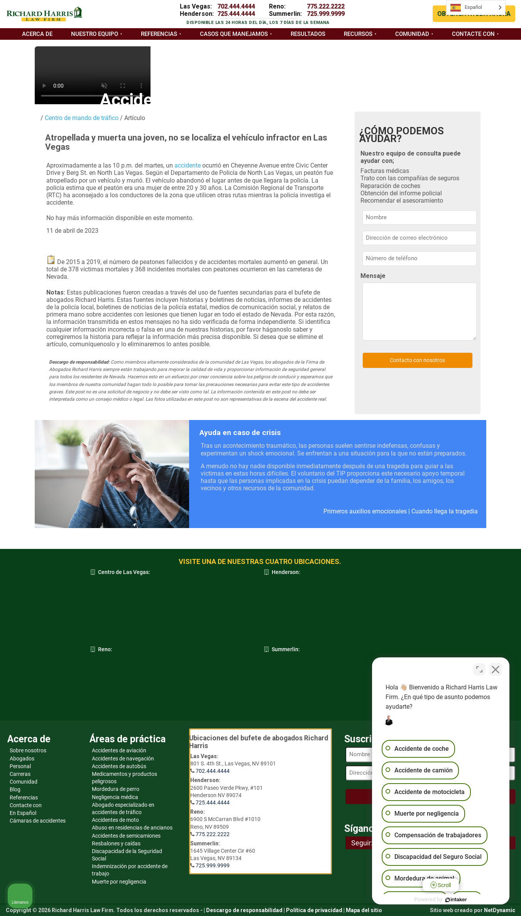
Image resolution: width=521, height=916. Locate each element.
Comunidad (412, 33)
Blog (15, 789)
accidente (187, 165)
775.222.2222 (326, 6)
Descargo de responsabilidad (244, 910)
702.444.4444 (236, 6)
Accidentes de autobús (119, 766)
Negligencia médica (115, 797)
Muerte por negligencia (119, 882)
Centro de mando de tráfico (80, 118)
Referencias (159, 33)
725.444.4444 (236, 13)
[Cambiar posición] (479, 669)
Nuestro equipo (94, 33)
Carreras (20, 774)
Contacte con (473, 33)
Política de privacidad (314, 910)
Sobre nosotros (28, 750)
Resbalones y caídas (116, 843)
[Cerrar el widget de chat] (495, 669)
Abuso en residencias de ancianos (132, 828)
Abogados (22, 758)
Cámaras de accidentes (38, 821)
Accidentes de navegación (123, 758)
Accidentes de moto (115, 820)
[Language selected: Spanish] (476, 7)
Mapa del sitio (364, 910)
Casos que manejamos (234, 33)
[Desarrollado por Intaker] (455, 899)
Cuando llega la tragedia (444, 511)
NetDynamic (499, 910)
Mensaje (373, 275)
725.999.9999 (326, 13)
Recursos (358, 33)
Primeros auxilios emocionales (365, 511)
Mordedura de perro (115, 789)
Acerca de (37, 33)
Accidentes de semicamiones (126, 836)
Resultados (308, 33)
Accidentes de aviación (119, 750)
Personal (20, 766)
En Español (23, 813)
